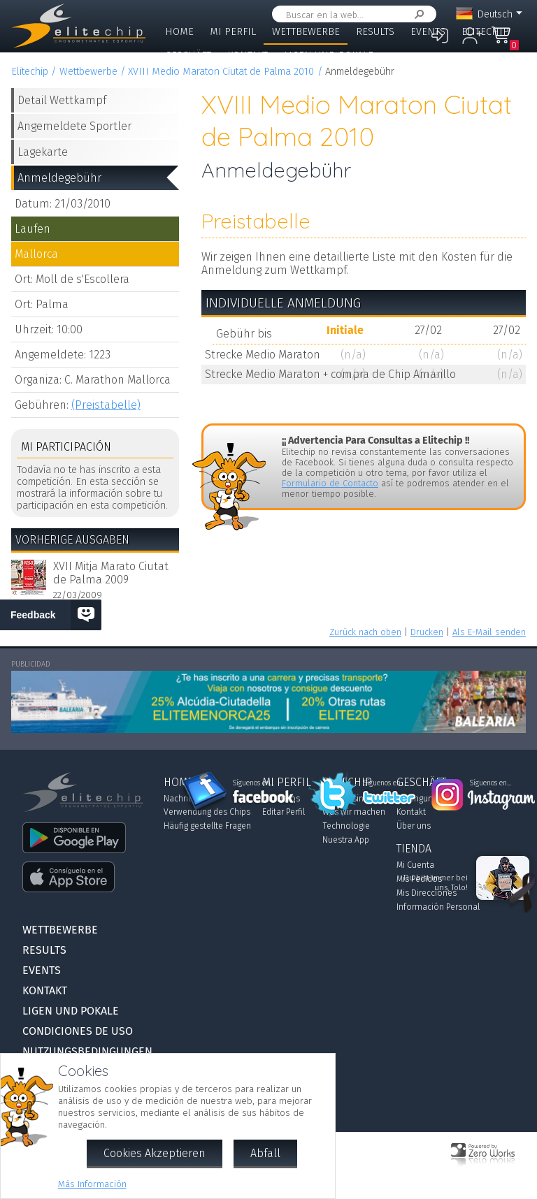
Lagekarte (42, 152)
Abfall (265, 1153)
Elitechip (485, 32)
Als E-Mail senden (489, 632)
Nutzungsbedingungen (87, 1051)
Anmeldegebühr (59, 177)
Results (375, 32)
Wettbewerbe (306, 32)
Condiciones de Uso (77, 1031)
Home (179, 32)
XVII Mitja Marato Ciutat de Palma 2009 (111, 573)
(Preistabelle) (106, 405)
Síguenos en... (253, 783)
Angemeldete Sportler (74, 126)
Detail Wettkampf (61, 100)
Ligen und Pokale (328, 55)
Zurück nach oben (365, 632)
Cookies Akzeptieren (154, 1153)
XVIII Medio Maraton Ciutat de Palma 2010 (221, 72)
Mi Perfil (233, 32)
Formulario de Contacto (330, 483)
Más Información (92, 1184)
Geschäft (188, 55)
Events (427, 32)
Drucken (426, 632)
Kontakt (247, 55)
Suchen (416, 14)
